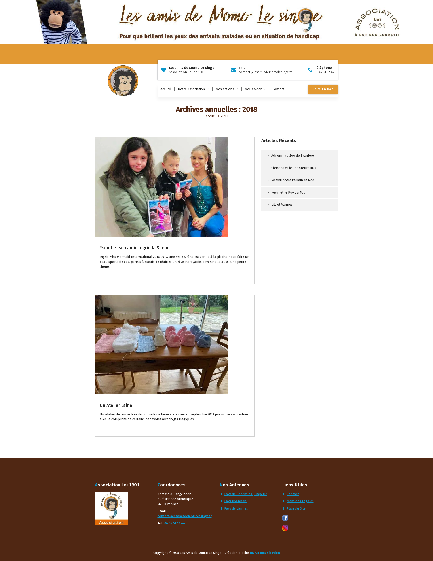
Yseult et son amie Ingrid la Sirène (134, 247)
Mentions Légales (300, 501)
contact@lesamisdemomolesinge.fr (185, 516)
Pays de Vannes (236, 508)
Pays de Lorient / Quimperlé (245, 494)
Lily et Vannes (281, 205)
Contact (278, 89)
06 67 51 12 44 (174, 523)
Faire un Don (323, 89)
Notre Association (191, 89)
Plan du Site (296, 508)
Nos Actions (225, 89)
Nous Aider (253, 89)
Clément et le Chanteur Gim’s (293, 168)
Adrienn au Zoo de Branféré (292, 156)
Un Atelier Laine (116, 405)
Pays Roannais (235, 501)
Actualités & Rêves (119, 229)
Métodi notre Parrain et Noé (292, 180)
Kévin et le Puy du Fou (288, 192)
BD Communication (265, 553)
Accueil (165, 89)
